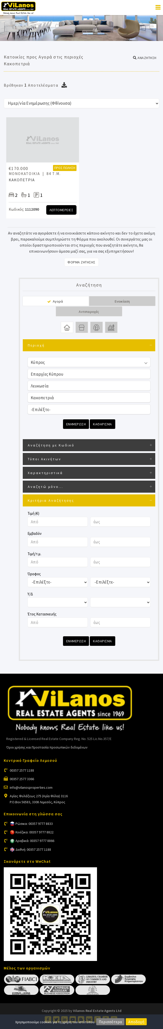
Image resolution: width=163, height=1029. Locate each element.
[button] (144, 57)
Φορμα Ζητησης (82, 262)
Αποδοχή (136, 1021)
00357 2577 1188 (22, 770)
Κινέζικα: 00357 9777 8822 (35, 832)
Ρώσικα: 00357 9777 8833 (34, 823)
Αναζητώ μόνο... (45, 486)
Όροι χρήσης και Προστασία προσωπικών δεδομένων (47, 747)
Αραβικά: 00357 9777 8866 (35, 840)
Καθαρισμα (102, 424)
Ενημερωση (76, 424)
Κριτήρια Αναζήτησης (51, 500)
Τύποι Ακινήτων (44, 459)
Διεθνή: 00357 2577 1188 (33, 849)
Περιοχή (36, 345)
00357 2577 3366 (22, 779)
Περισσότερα (110, 1021)
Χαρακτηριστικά (45, 473)
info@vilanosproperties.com (31, 787)
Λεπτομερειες (61, 210)
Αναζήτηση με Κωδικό (51, 445)
